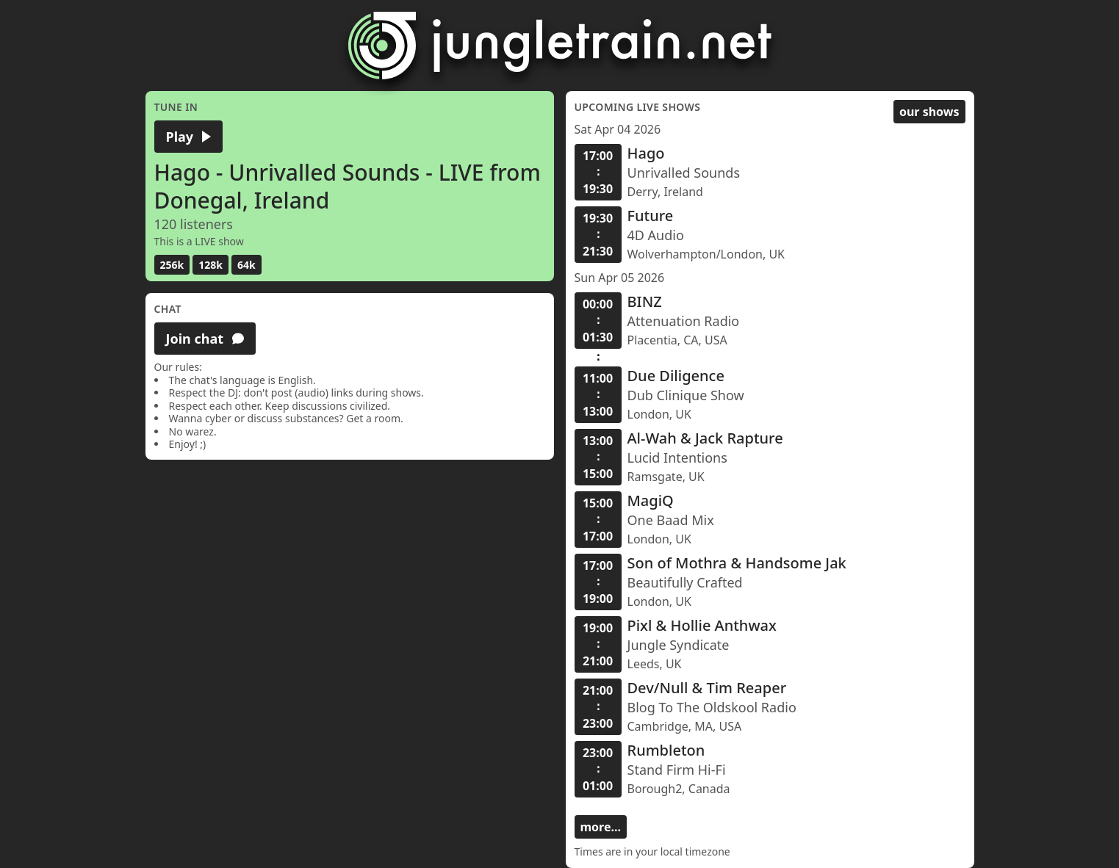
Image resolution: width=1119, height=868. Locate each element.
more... (600, 827)
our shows (929, 112)
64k (246, 265)
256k (172, 265)
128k (210, 265)
